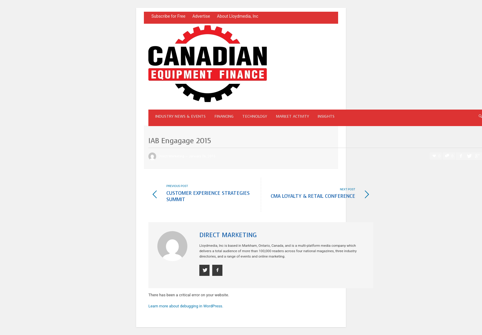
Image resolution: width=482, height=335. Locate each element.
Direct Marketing (171, 156)
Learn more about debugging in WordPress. (185, 306)
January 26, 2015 (202, 156)
